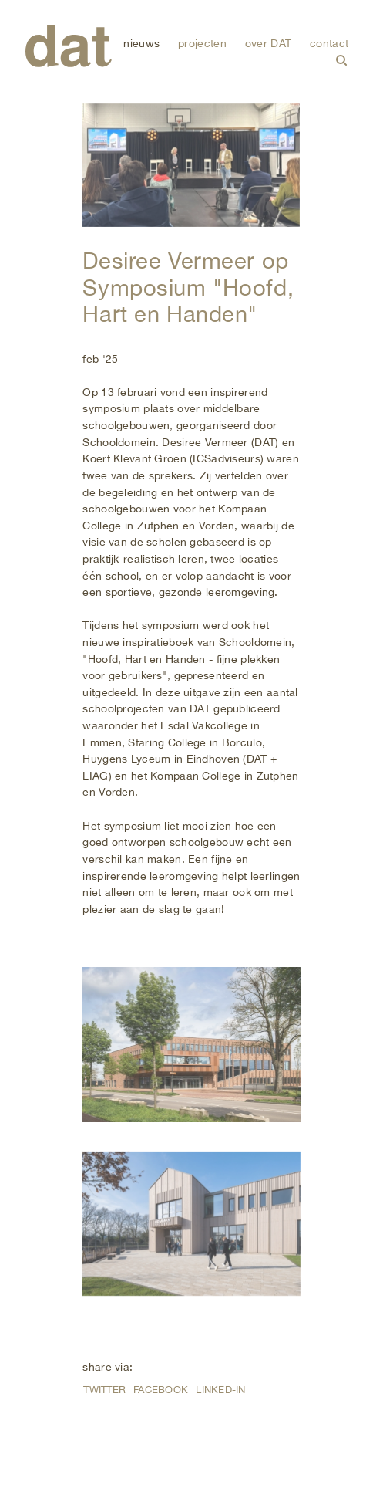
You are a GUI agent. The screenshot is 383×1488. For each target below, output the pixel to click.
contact (329, 42)
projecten (202, 42)
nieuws (141, 42)
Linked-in (220, 1389)
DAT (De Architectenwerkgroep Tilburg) (68, 46)
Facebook (160, 1389)
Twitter (104, 1389)
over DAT (268, 42)
